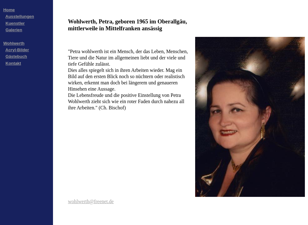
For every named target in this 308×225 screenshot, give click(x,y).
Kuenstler (15, 23)
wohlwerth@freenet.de (91, 201)
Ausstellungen (19, 16)
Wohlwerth (13, 43)
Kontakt (13, 63)
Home (9, 10)
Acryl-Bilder (17, 50)
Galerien (14, 30)
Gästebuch (16, 56)
